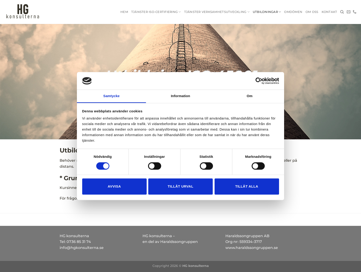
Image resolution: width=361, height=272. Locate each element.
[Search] (342, 12)
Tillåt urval (180, 186)
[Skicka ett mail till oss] (348, 12)
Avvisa (114, 186)
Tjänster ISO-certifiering (156, 12)
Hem (124, 12)
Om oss (312, 12)
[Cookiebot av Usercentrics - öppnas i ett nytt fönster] (259, 80)
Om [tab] (249, 96)
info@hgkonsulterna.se (82, 247)
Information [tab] (180, 96)
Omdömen (293, 12)
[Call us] (354, 12)
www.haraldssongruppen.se (251, 247)
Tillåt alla (246, 186)
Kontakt (329, 12)
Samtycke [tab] (111, 96)
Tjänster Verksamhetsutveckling (217, 12)
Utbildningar (267, 12)
